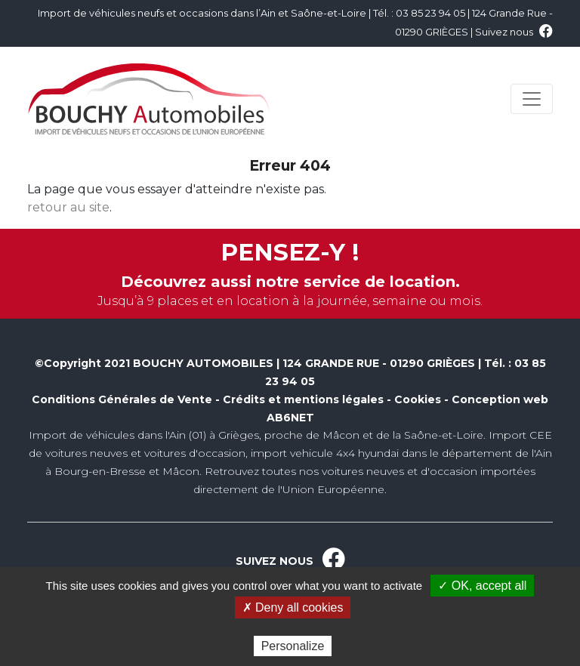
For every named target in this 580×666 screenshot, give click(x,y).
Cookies (417, 399)
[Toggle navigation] (532, 99)
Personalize (293, 646)
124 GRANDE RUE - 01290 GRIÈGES (378, 363)
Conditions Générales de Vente (122, 399)
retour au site (68, 207)
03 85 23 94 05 (430, 13)
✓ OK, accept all (482, 585)
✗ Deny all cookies (293, 607)
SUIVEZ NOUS (290, 561)
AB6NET (290, 417)
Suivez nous (514, 32)
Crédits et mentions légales (303, 399)
